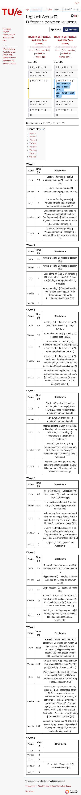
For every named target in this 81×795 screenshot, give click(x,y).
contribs (45, 50)
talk (38, 50)
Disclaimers (29, 791)
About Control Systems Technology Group (54, 786)
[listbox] (64, 29)
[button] (56, 29)
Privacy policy (30, 786)
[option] (56, 29)
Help (74, 15)
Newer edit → (65, 57)
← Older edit (39, 57)
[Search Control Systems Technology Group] (72, 9)
